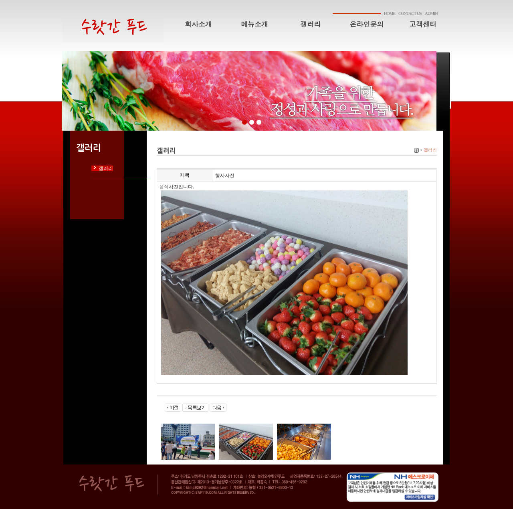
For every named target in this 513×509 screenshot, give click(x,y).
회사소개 (198, 24)
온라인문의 (367, 24)
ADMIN (431, 13)
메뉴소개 (254, 24)
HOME (389, 13)
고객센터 (422, 24)
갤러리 (311, 24)
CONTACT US (410, 13)
